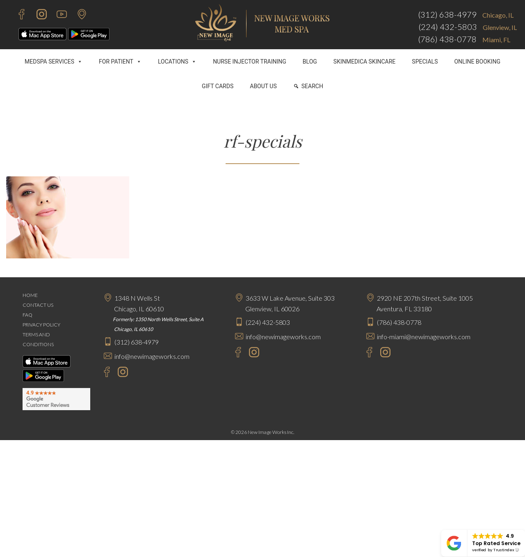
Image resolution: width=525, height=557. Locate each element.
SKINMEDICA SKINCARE (364, 61)
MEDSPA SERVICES (53, 61)
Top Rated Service (496, 543)
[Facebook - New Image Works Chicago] (103, 373)
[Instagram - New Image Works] (37, 15)
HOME (30, 295)
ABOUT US (263, 86)
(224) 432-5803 (447, 27)
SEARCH (312, 86)
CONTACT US (38, 305)
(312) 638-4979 (447, 14)
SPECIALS (425, 61)
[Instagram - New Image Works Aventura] (383, 353)
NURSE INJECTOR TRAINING (249, 61)
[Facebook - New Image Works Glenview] (234, 353)
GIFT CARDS (217, 86)
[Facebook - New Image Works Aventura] (365, 353)
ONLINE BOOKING (477, 61)
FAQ (27, 315)
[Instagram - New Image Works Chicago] (121, 373)
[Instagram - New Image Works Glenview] (252, 353)
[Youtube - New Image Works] (57, 15)
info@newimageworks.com (151, 356)
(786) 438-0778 (447, 39)
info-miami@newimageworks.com (423, 336)
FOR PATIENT (120, 61)
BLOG (310, 61)
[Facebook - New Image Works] (17, 15)
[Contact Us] (77, 15)
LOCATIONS (177, 61)
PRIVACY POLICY (41, 325)
